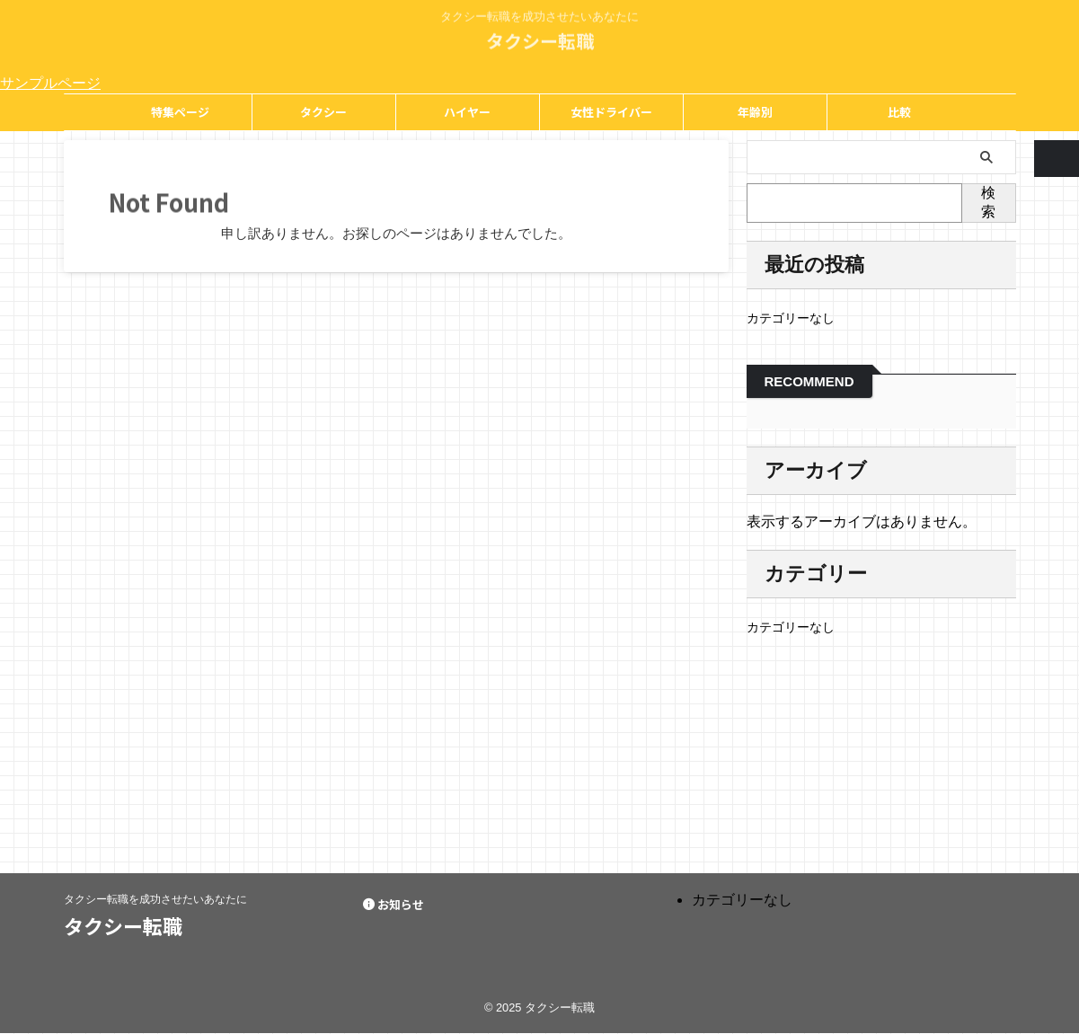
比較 (899, 111)
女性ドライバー (611, 111)
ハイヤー (467, 111)
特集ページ (180, 111)
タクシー (323, 111)
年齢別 (755, 111)
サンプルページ (50, 83)
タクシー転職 (540, 35)
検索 (988, 202)
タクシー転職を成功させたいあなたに (155, 899)
